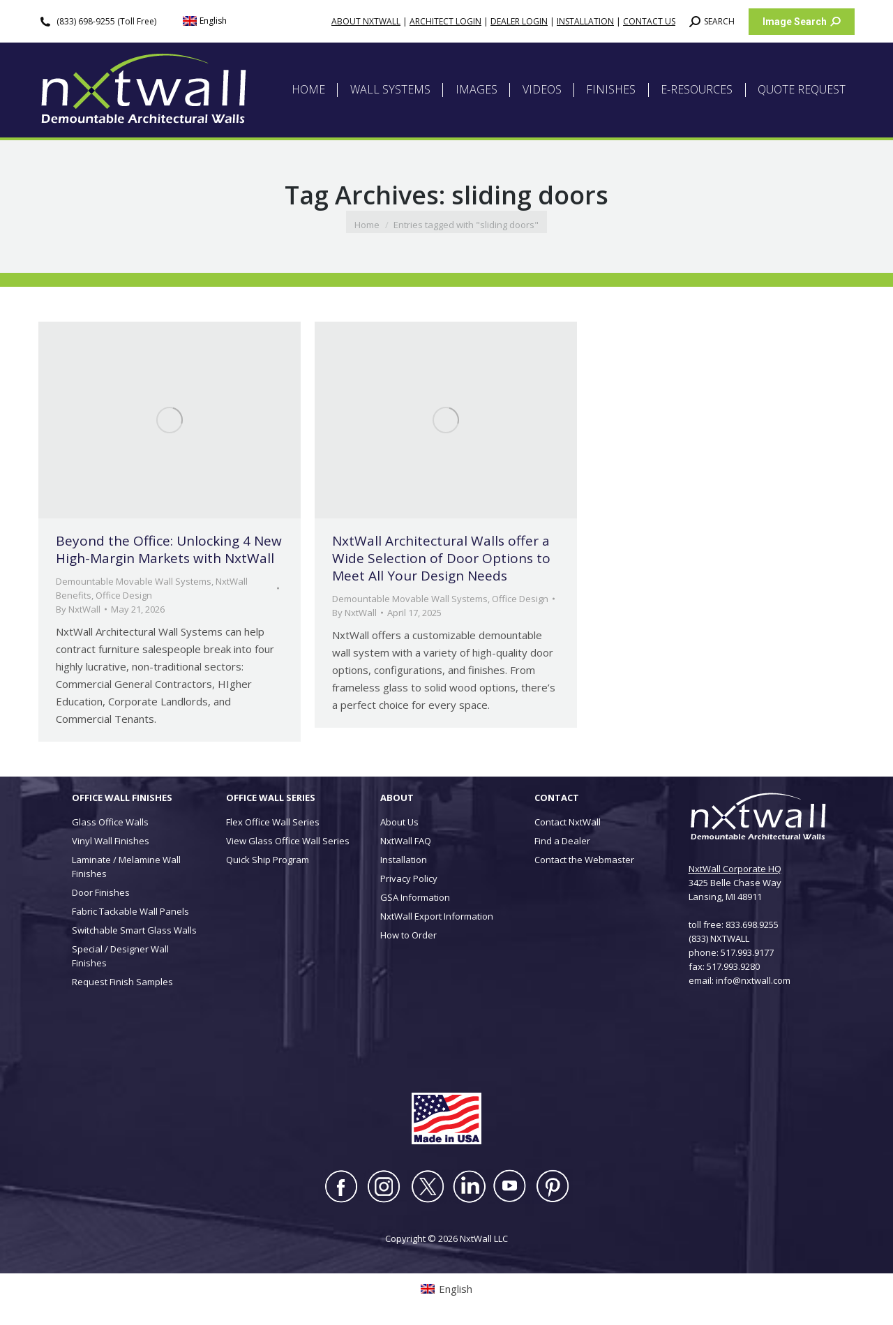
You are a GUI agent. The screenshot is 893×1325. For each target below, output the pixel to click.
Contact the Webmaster (584, 859)
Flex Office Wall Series (273, 822)
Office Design (124, 595)
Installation (403, 859)
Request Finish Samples (122, 981)
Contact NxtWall (567, 822)
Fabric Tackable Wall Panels (130, 911)
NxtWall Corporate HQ (735, 868)
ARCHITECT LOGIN (445, 21)
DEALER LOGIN (519, 21)
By (78, 609)
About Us (399, 822)
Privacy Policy (408, 878)
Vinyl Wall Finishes (110, 840)
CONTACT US (649, 21)
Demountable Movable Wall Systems (133, 581)
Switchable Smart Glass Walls (134, 930)
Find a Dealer (562, 840)
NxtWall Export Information (436, 916)
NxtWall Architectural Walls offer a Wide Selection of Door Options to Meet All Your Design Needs (441, 558)
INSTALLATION (585, 21)
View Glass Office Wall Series (288, 840)
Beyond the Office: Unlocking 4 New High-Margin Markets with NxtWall (169, 549)
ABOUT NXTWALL (365, 21)
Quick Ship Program (267, 859)
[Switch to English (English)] (205, 21)
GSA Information (415, 897)
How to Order (408, 935)
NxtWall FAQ (405, 840)
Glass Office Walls (110, 822)
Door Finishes (101, 892)
